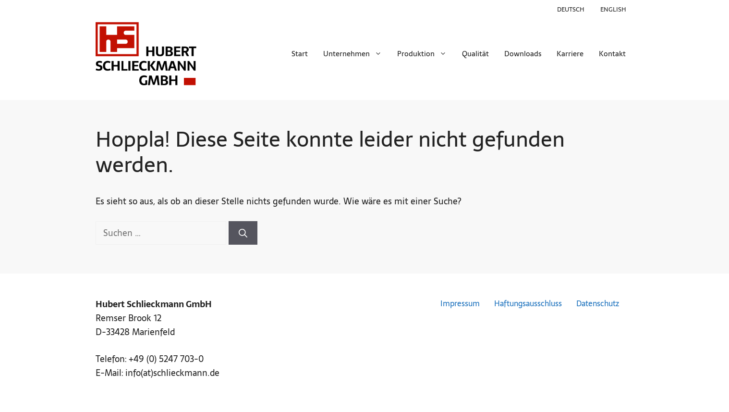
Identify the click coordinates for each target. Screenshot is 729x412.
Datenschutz (597, 304)
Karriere (570, 54)
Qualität (475, 54)
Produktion (425, 53)
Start (300, 54)
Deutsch (570, 9)
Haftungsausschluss (528, 304)
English (613, 9)
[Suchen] (243, 233)
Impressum (460, 304)
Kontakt (612, 54)
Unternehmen (356, 53)
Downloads (522, 54)
